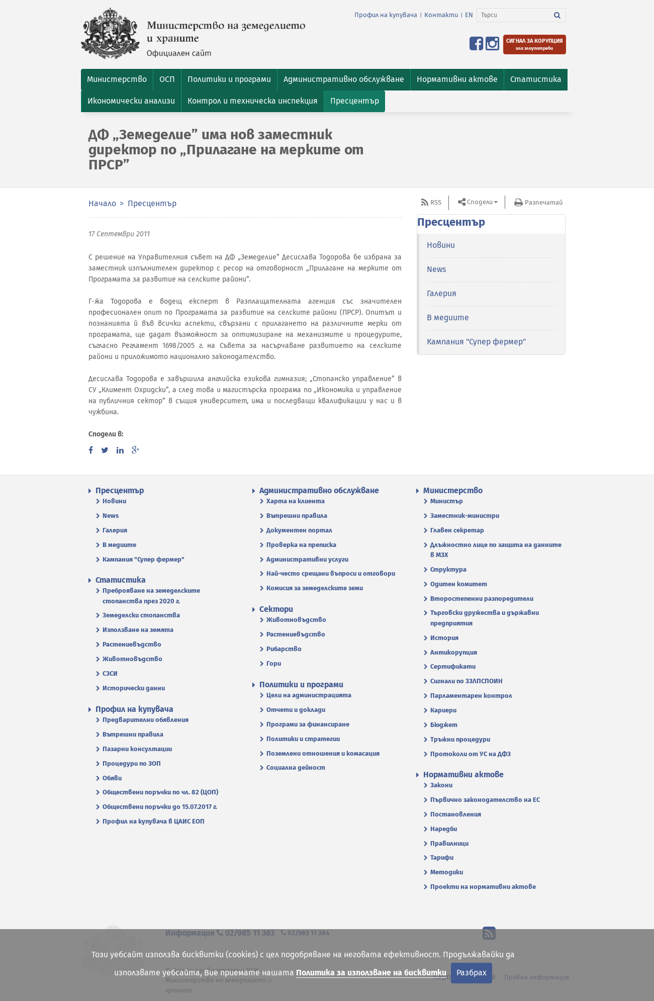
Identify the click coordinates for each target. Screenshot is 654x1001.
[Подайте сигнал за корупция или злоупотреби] (534, 44)
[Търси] (513, 15)
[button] (117, 79)
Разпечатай (544, 202)
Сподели (480, 202)
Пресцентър (152, 203)
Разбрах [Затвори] (471, 972)
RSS (435, 202)
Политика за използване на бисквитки (371, 972)
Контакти (441, 15)
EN (469, 15)
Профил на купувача (385, 15)
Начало (102, 203)
